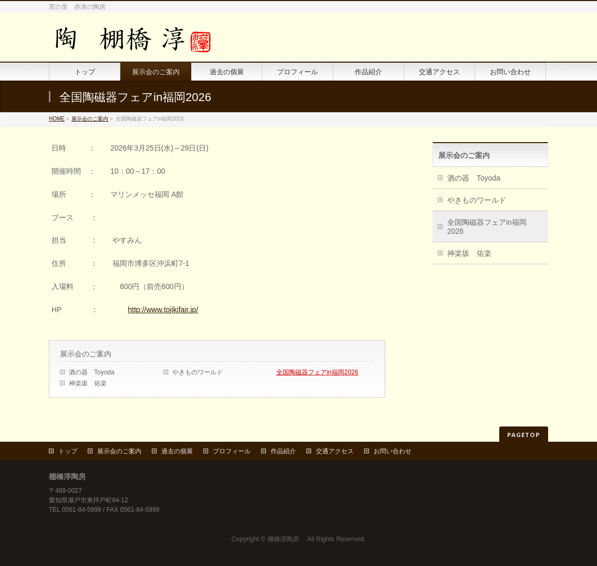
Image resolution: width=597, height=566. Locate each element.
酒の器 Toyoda (92, 372)
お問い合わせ (392, 451)
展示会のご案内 (89, 119)
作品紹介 (283, 451)
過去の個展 (177, 451)
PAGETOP (523, 434)
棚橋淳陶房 (286, 539)
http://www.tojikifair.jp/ (163, 309)
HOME (57, 119)
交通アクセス (335, 451)
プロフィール (232, 451)
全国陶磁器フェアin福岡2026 (317, 372)
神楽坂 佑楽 (88, 383)
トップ (67, 451)
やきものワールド (197, 372)
